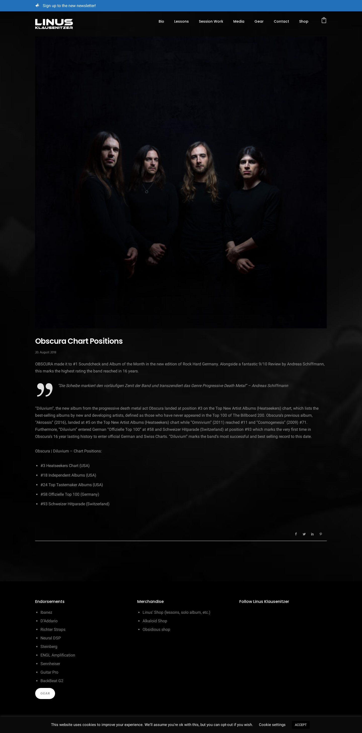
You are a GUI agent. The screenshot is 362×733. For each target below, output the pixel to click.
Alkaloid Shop (155, 621)
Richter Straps (52, 629)
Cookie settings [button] (272, 724)
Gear (259, 21)
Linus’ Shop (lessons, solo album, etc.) (176, 612)
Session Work (211, 21)
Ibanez (46, 612)
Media (238, 21)
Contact (281, 21)
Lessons (181, 21)
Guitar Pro (49, 672)
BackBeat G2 (51, 680)
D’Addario (49, 621)
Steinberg (48, 646)
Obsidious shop (156, 629)
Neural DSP (50, 638)
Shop (303, 21)
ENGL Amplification (57, 655)
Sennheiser (50, 663)
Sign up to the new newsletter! (69, 5)
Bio (161, 21)
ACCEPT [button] (301, 725)
